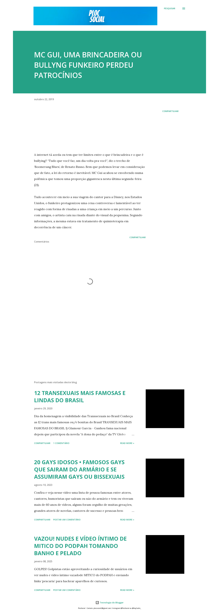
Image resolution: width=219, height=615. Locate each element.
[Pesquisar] (169, 8)
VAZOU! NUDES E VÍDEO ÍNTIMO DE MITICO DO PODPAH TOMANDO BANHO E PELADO (80, 546)
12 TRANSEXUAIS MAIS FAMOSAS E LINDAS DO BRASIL (79, 396)
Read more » (127, 443)
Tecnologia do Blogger (109, 602)
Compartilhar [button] (170, 111)
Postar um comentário (67, 519)
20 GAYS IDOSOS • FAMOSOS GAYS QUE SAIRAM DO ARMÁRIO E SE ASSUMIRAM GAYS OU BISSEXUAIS (79, 469)
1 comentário (61, 443)
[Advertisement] (85, 343)
